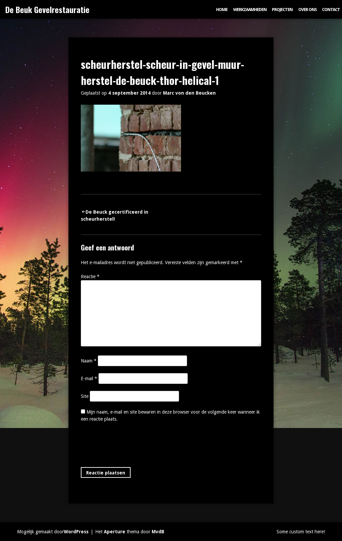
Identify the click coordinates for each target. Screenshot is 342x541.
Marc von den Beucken (189, 93)
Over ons (307, 9)
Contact (331, 9)
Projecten (282, 9)
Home (221, 9)
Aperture (114, 531)
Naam (89, 360)
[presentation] (131, 446)
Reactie (90, 276)
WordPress (76, 531)
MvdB (158, 531)
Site (85, 396)
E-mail (89, 378)
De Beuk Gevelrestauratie (47, 9)
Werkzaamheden (250, 9)
